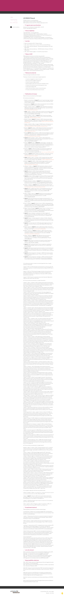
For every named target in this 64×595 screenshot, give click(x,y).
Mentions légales (51, 591)
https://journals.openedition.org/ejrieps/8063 (32, 136)
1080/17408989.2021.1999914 (29, 131)
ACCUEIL (12, 13)
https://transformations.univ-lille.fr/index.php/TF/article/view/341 (35, 126)
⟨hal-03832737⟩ (27, 122)
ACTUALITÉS (19, 13)
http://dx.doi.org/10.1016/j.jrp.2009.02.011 (31, 233)
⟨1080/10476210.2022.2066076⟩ (47, 121)
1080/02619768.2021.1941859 (35, 117)
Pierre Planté (52, 593)
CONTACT (44, 13)
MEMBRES (31, 13)
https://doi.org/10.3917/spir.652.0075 (31, 155)
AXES (25, 13)
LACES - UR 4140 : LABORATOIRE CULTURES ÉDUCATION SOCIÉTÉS (31, 5)
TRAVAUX (37, 13)
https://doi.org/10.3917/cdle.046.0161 (31, 164)
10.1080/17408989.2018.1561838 (48, 159)
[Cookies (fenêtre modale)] (62, 593)
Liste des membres (15, 27)
